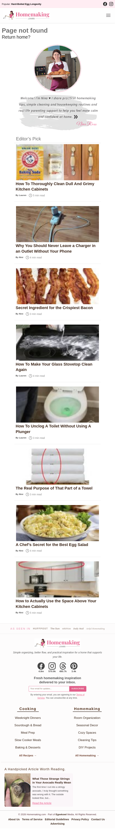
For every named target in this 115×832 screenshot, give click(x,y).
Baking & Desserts (28, 747)
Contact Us (98, 819)
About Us (14, 819)
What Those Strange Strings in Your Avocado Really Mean (51, 780)
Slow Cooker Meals (28, 740)
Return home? (16, 37)
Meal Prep (28, 732)
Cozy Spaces (87, 732)
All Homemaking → (87, 755)
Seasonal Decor (87, 725)
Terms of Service (32, 819)
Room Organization (87, 718)
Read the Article (41, 803)
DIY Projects (87, 747)
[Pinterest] (74, 667)
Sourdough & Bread (27, 725)
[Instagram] (111, 4)
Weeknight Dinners (28, 718)
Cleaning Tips (87, 740)
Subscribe (77, 688)
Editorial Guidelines (57, 819)
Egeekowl (61, 814)
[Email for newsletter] (49, 689)
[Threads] (63, 667)
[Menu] (108, 15)
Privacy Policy (80, 819)
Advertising (57, 823)
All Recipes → (28, 755)
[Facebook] (105, 4)
